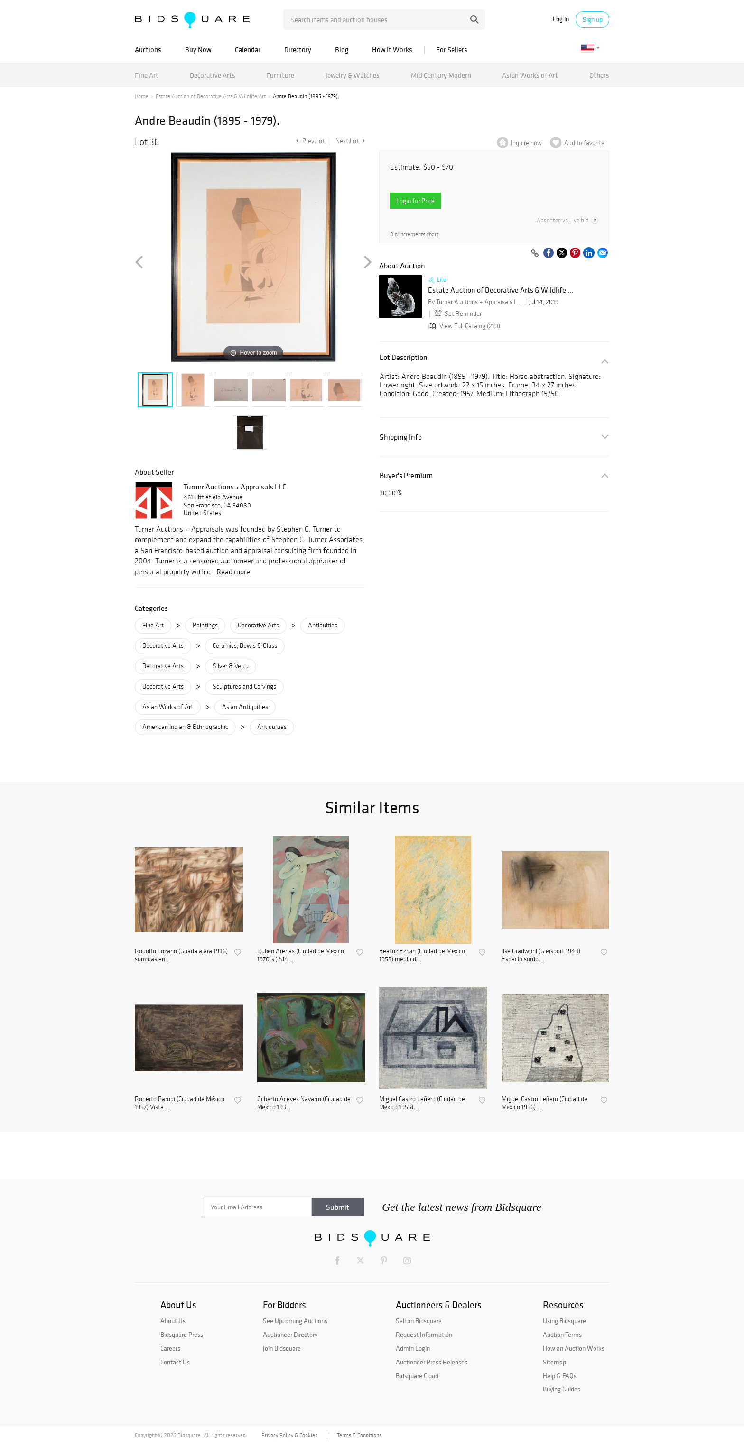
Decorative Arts (212, 75)
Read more (233, 571)
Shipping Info (401, 437)
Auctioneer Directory (290, 1334)
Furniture (280, 75)
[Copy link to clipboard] (534, 253)
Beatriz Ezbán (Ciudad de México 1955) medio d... (422, 955)
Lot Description (404, 357)
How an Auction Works (573, 1348)
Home (142, 96)
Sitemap (554, 1362)
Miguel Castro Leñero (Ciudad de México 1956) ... (422, 1103)
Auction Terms (562, 1334)
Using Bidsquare (564, 1321)
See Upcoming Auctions (295, 1321)
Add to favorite (584, 143)
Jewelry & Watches (353, 75)
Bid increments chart (414, 234)
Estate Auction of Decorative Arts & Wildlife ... (500, 290)
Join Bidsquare (282, 1348)
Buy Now (198, 49)
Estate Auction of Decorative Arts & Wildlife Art (211, 96)
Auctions (148, 49)
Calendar (247, 49)
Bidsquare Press (181, 1334)
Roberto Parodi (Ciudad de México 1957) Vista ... (179, 1103)
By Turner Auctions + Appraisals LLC (475, 301)
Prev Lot (309, 141)
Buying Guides (561, 1389)
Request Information (424, 1334)
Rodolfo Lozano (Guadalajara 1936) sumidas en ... (181, 955)
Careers (170, 1348)
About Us (173, 1321)
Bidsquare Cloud (417, 1376)
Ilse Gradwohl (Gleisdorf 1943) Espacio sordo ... (541, 955)
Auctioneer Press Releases (431, 1362)
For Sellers (451, 49)
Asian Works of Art (530, 75)
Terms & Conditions (359, 1435)
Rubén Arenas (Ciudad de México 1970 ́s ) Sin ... (300, 955)
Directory (297, 49)
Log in (561, 19)
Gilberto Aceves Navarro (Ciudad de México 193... (304, 1103)
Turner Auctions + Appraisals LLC (235, 486)
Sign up (593, 19)
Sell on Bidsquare (419, 1321)
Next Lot (350, 141)
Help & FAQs (560, 1376)
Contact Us (175, 1362)
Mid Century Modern (441, 75)
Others (599, 75)
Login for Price (415, 200)
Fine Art (146, 75)
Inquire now (526, 143)
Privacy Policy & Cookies (289, 1435)
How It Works (392, 49)
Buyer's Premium (406, 475)
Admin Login (413, 1348)
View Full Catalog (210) (463, 326)
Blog (341, 49)
